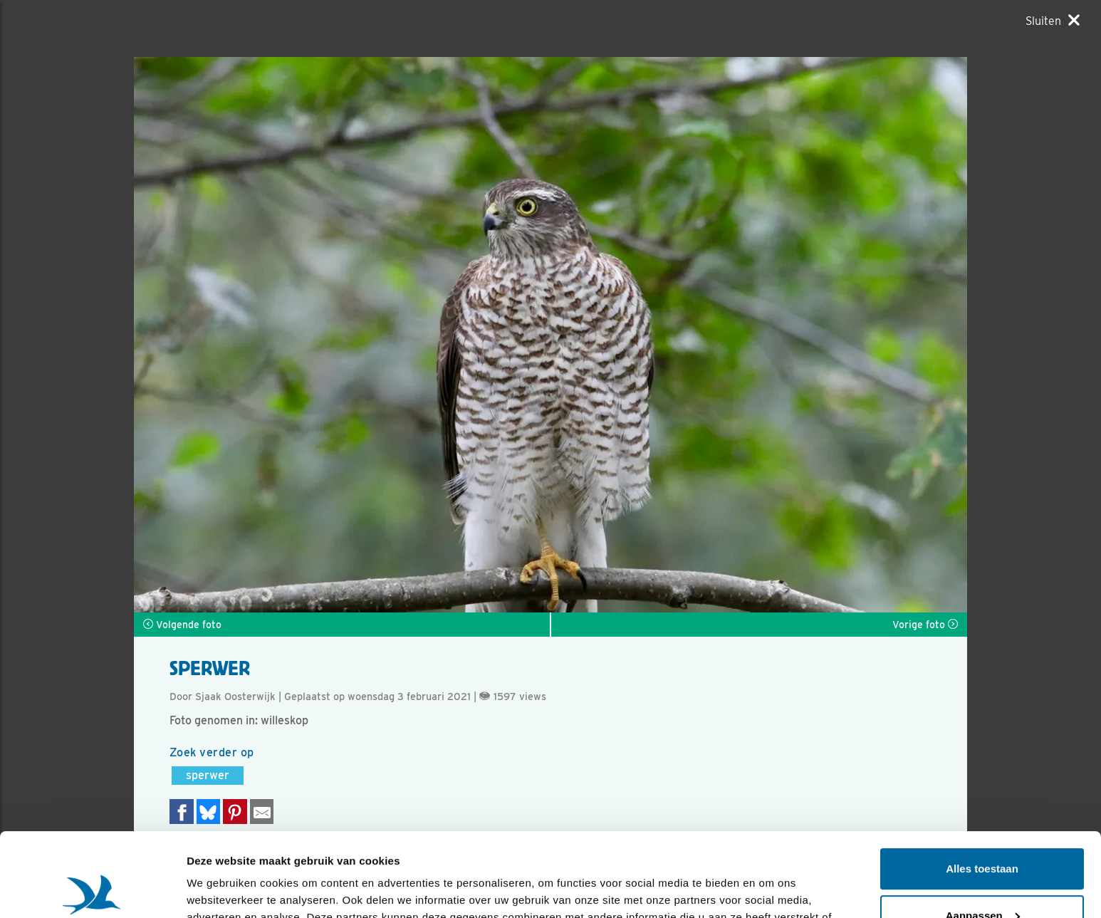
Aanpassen (983, 831)
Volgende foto (182, 624)
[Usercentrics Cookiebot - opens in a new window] (92, 890)
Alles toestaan (982, 785)
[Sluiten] (1053, 20)
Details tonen (220, 890)
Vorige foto (925, 624)
